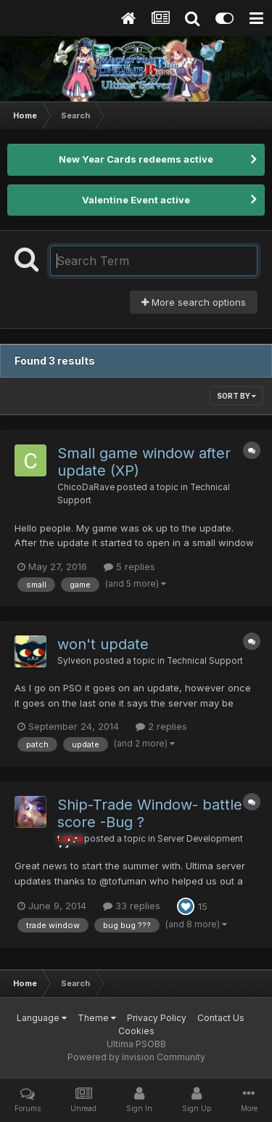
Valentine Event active (136, 200)
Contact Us (220, 1017)
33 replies (131, 905)
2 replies (161, 726)
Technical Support (205, 661)
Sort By (236, 395)
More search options (193, 302)
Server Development (200, 839)
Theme (97, 1017)
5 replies (129, 566)
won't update (103, 644)
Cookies (136, 1030)
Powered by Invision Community (136, 1057)
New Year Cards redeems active (136, 159)
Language (42, 1017)
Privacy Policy (156, 1017)
